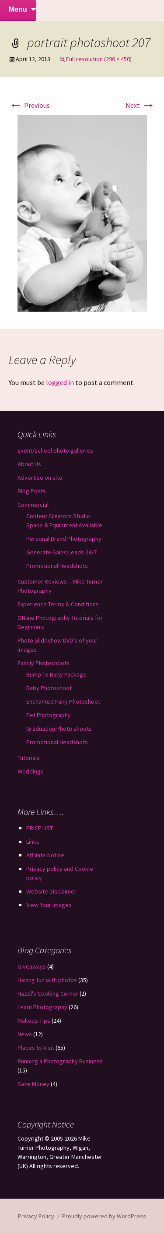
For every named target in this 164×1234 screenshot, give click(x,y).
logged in (60, 382)
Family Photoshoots (43, 663)
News (24, 1034)
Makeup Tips (33, 1020)
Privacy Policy (36, 1216)
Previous (29, 105)
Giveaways (31, 966)
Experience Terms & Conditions (58, 604)
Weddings (30, 771)
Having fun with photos (47, 980)
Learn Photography (42, 1007)
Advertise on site (40, 477)
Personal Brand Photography (63, 539)
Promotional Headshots (57, 566)
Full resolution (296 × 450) (99, 59)
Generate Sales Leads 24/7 (61, 552)
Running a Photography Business (60, 1061)
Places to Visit (35, 1048)
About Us (29, 464)
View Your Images (49, 905)
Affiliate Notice (45, 855)
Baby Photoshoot (49, 688)
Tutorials (28, 758)
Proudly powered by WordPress (104, 1216)
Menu (18, 9)
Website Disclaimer (51, 891)
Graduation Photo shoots (59, 728)
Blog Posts (31, 491)
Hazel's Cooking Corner (47, 993)
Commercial (33, 505)
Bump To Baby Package (56, 674)
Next (140, 105)
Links (32, 842)
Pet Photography (48, 715)
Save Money (33, 1084)
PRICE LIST (39, 828)
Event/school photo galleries (55, 450)
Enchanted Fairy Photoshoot (63, 701)
